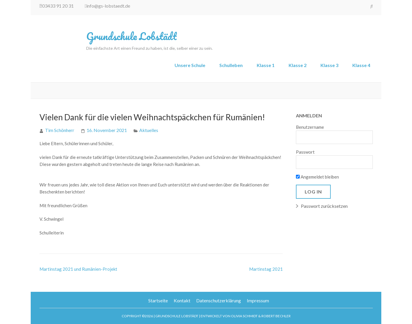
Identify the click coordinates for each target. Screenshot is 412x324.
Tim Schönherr (59, 130)
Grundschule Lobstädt (131, 36)
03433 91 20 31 (56, 5)
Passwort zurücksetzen (324, 206)
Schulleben (231, 65)
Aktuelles (148, 130)
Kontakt (182, 300)
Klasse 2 (297, 65)
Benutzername (310, 127)
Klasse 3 (329, 65)
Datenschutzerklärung (218, 300)
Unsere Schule (190, 65)
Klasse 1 (266, 65)
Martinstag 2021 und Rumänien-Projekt (78, 269)
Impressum (258, 300)
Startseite (158, 300)
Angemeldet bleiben (317, 176)
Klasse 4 (361, 65)
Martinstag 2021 (266, 269)
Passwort (305, 152)
